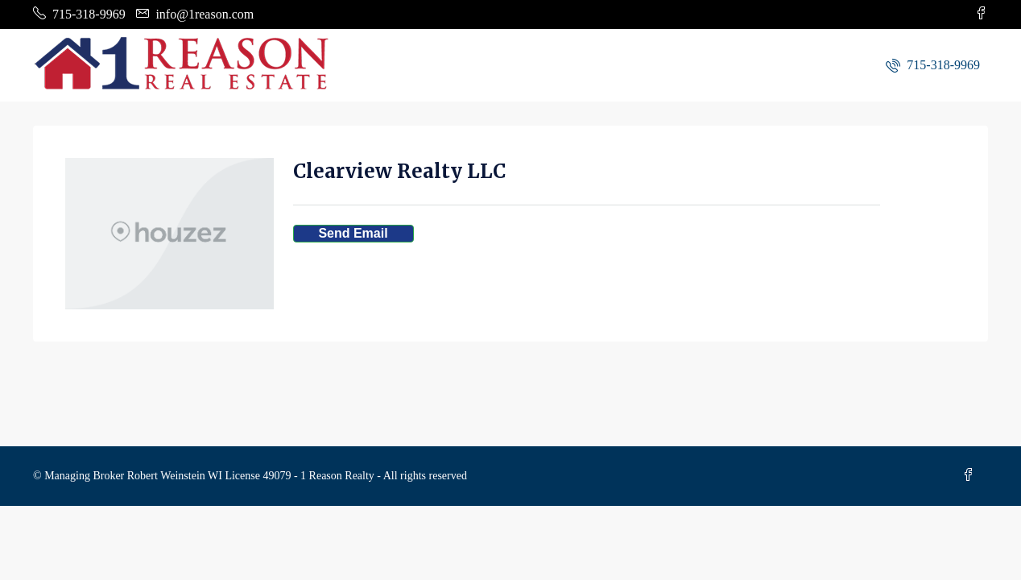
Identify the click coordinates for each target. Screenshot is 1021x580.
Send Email (352, 233)
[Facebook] (972, 476)
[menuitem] (933, 65)
